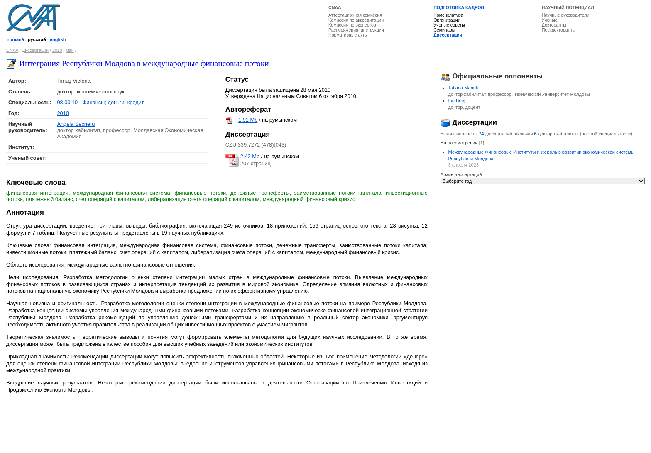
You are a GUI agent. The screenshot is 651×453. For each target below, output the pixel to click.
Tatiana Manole (464, 87)
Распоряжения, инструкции (356, 29)
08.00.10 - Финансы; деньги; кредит (100, 102)
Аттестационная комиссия (355, 14)
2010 (57, 50)
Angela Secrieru (76, 124)
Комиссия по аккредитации (356, 19)
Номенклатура (448, 14)
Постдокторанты (558, 29)
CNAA (334, 7)
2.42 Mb (249, 156)
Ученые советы (449, 24)
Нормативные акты (348, 34)
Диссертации (447, 34)
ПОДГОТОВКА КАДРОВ (458, 7)
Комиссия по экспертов (352, 24)
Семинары (444, 29)
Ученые (550, 19)
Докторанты (554, 24)
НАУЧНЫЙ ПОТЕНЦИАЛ (568, 7)
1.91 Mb (247, 120)
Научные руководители (566, 14)
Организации (446, 19)
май (70, 50)
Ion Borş (456, 100)
